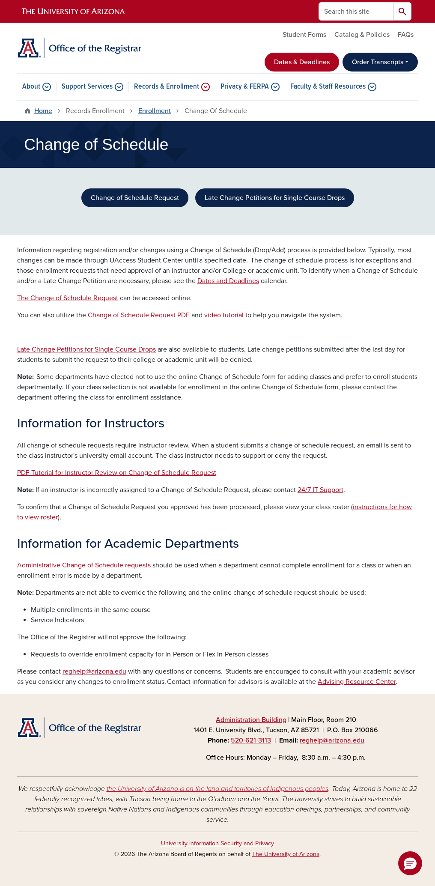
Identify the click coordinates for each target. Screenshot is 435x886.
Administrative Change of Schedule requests (84, 565)
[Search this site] (356, 11)
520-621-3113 (251, 740)
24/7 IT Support (320, 490)
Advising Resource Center (357, 681)
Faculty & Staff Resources (328, 87)
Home (43, 111)
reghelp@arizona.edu (94, 671)
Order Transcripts (377, 62)
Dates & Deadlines (302, 62)
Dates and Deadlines (228, 281)
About (31, 87)
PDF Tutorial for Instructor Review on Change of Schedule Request (116, 472)
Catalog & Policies (362, 34)
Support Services (87, 87)
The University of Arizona (285, 854)
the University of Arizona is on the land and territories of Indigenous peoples (217, 789)
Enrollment (154, 111)
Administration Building (251, 720)
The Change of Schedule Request (67, 298)
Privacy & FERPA (244, 87)
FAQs (406, 34)
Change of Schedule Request (135, 198)
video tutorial (224, 315)
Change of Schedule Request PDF (139, 315)
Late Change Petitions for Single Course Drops (275, 198)
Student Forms (304, 34)
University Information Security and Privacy (217, 843)
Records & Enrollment (166, 87)
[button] (410, 863)
